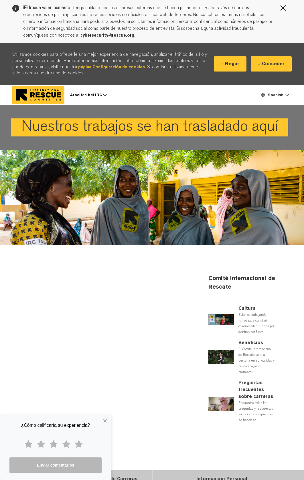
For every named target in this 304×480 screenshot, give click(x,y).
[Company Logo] (38, 95)
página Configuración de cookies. (112, 67)
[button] (274, 94)
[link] (149, 127)
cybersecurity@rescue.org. (107, 35)
